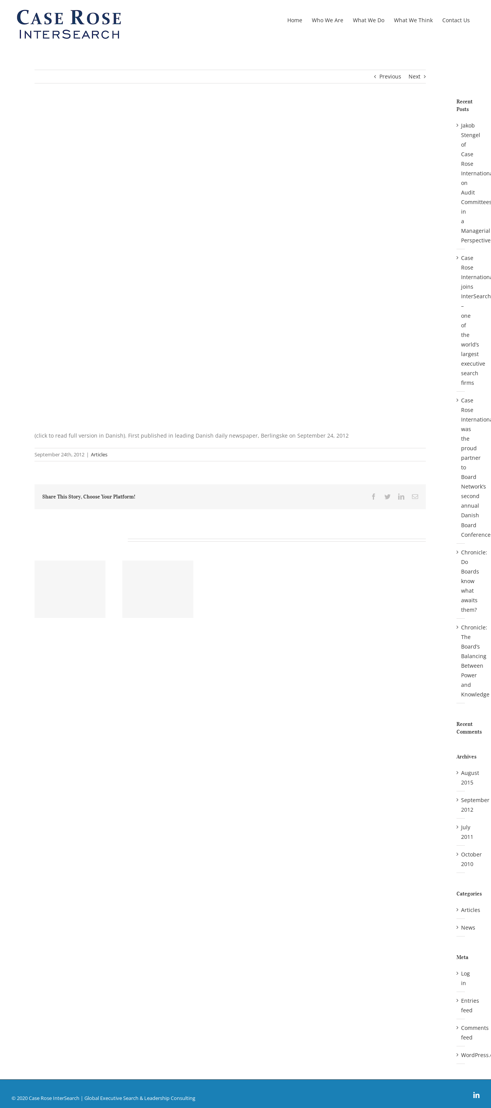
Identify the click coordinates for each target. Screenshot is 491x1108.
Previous (390, 76)
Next (414, 76)
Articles (99, 454)
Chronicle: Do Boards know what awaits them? (474, 581)
